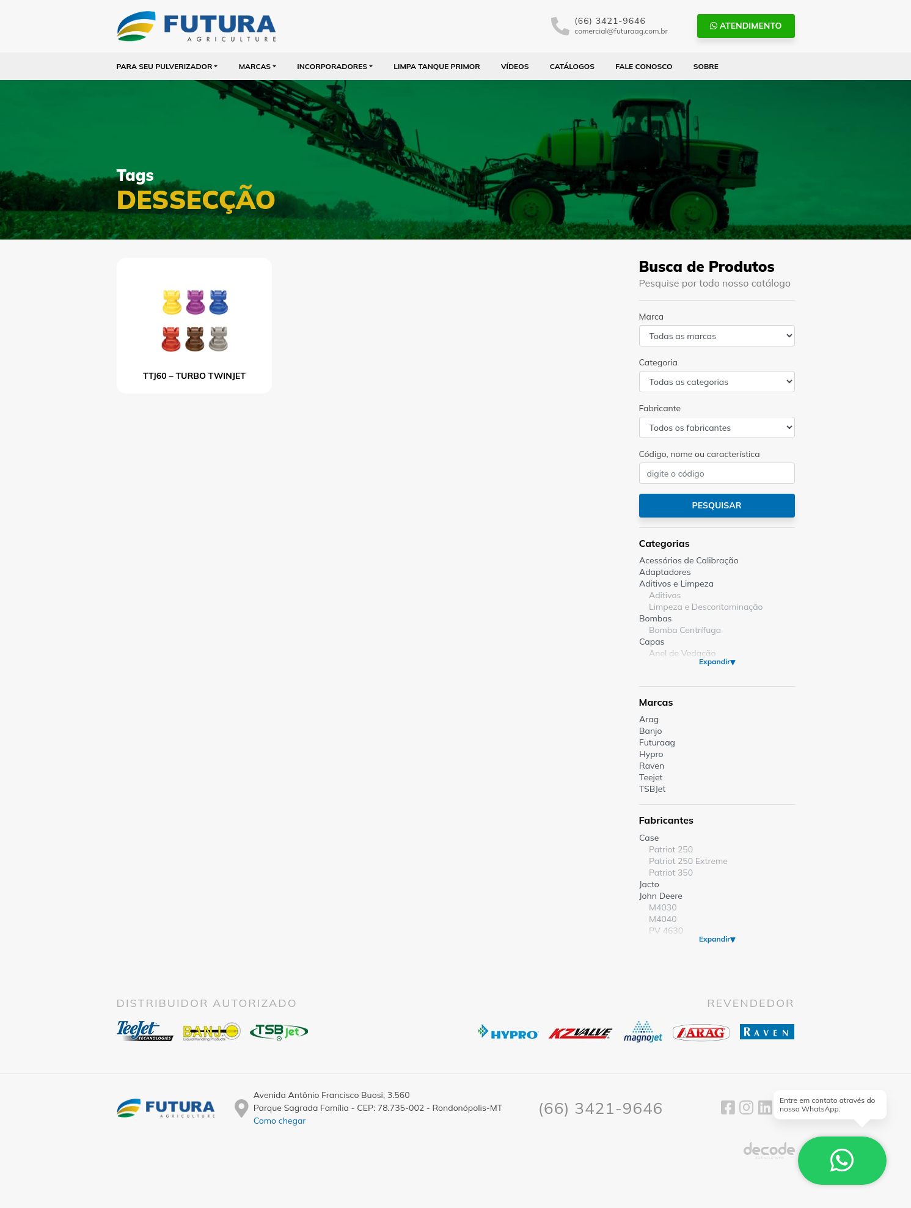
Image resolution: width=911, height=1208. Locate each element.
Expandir (714, 661)
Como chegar (280, 1120)
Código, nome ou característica (699, 453)
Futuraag (657, 742)
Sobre (706, 66)
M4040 (663, 918)
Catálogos (572, 66)
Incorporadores (332, 66)
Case (649, 837)
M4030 (663, 907)
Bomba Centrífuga (685, 629)
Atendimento (746, 25)
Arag (649, 719)
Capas (652, 641)
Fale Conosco (643, 66)
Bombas (655, 618)
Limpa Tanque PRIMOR (436, 66)
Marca (651, 316)
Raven (651, 765)
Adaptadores (665, 571)
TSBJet (652, 788)
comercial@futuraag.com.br (621, 30)
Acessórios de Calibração (689, 560)
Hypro (651, 754)
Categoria (658, 362)
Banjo (650, 730)
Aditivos (665, 595)
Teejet (650, 777)
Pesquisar (716, 505)
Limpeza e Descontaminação (706, 606)
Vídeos (515, 66)
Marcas (255, 66)
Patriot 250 (671, 849)
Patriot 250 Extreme (688, 860)
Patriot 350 (671, 872)
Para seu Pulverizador (165, 66)
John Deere (660, 895)
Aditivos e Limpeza (676, 583)
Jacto (649, 884)
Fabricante (660, 408)
